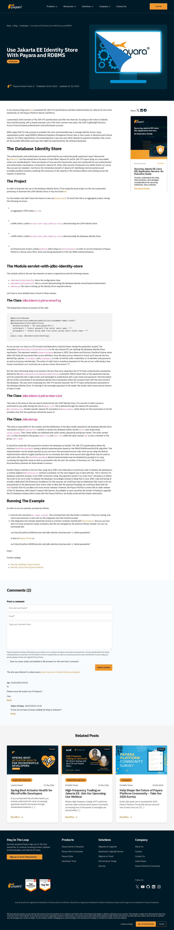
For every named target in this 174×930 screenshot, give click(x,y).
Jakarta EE (14, 159)
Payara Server (26, 538)
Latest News (140, 861)
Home (9, 26)
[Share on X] (138, 110)
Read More (17, 817)
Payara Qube (67, 856)
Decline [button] (161, 924)
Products (51, 6)
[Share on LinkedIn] (141, 110)
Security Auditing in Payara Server (25, 564)
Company (103, 6)
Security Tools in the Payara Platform (27, 567)
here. (65, 191)
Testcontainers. (87, 521)
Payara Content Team (24, 86)
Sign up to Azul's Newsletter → (24, 857)
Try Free (158, 6)
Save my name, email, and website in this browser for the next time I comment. (44, 661)
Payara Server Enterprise (73, 846)
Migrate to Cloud (105, 856)
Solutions (86, 6)
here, (31, 110)
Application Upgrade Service (110, 851)
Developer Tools (69, 861)
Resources (68, 6)
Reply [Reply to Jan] (9, 700)
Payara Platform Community (147, 866)
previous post (60, 198)
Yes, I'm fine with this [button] (146, 924)
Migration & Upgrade (107, 846)
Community (24, 26)
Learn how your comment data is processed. (60, 672)
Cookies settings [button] (127, 924)
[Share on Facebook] (145, 110)
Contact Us (121, 6)
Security (101, 866)
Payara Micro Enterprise (72, 851)
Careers (138, 851)
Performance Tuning (107, 861)
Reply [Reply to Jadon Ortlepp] (13, 713)
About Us (139, 846)
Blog (15, 26)
